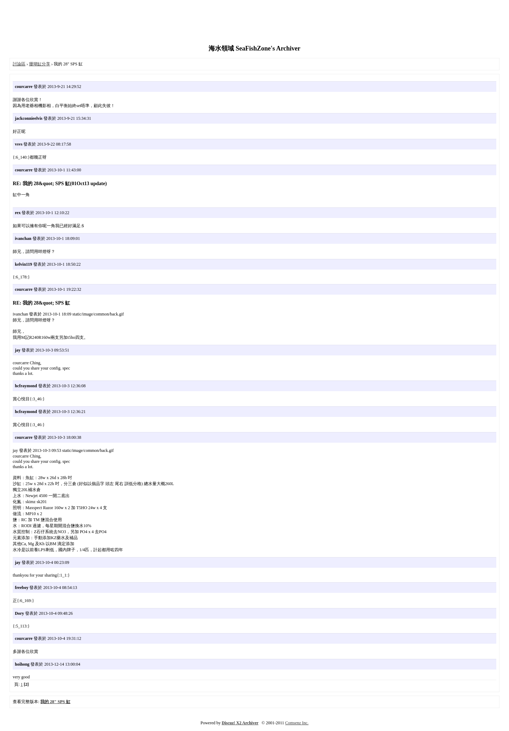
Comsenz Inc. (297, 722)
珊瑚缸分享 (39, 63)
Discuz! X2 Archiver (240, 722)
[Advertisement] (254, 23)
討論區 (19, 63)
